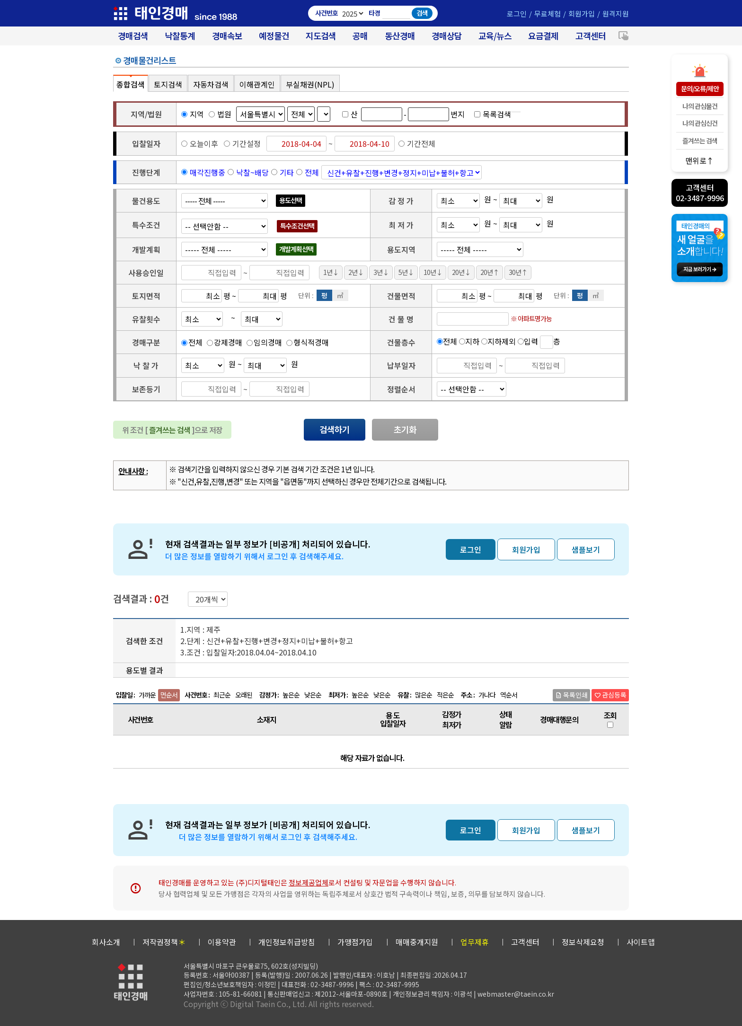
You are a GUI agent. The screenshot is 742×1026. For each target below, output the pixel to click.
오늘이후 (199, 143)
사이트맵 (641, 941)
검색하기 (334, 429)
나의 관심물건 (699, 106)
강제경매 (228, 342)
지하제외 (501, 341)
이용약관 (222, 941)
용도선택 (290, 200)
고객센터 (590, 36)
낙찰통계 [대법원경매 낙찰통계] (180, 36)
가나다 (486, 694)
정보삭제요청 (583, 941)
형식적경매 (311, 342)
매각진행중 (207, 172)
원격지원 (615, 13)
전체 (312, 172)
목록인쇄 (571, 694)
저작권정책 (164, 941)
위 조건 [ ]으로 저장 (172, 429)
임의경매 (268, 342)
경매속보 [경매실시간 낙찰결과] (227, 36)
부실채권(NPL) (310, 84)
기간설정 (242, 143)
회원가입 (581, 13)
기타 (287, 172)
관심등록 (610, 694)
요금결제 (543, 36)
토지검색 (168, 84)
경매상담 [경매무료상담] (447, 36)
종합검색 (130, 84)
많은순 (423, 694)
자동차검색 (211, 84)
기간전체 (416, 143)
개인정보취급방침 (286, 941)
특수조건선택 (297, 225)
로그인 (517, 13)
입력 (531, 341)
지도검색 (321, 36)
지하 (472, 341)
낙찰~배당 (252, 172)
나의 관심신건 (699, 123)
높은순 (291, 694)
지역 (192, 114)
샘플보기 (586, 549)
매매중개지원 (417, 941)
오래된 (243, 694)
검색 (422, 13)
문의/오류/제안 (700, 88)
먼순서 (168, 694)
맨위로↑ (699, 160)
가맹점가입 (355, 941)
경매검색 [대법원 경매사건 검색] (133, 36)
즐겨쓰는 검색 (699, 140)
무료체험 (547, 13)
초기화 (405, 429)
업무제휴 (474, 941)
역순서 (508, 694)
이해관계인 (257, 84)
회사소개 (106, 941)
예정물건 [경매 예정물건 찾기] (274, 36)
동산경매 (400, 36)
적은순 (445, 694)
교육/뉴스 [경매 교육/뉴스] (495, 36)
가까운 (147, 694)
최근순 (221, 694)
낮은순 (312, 694)
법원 (220, 114)
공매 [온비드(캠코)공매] (360, 36)
